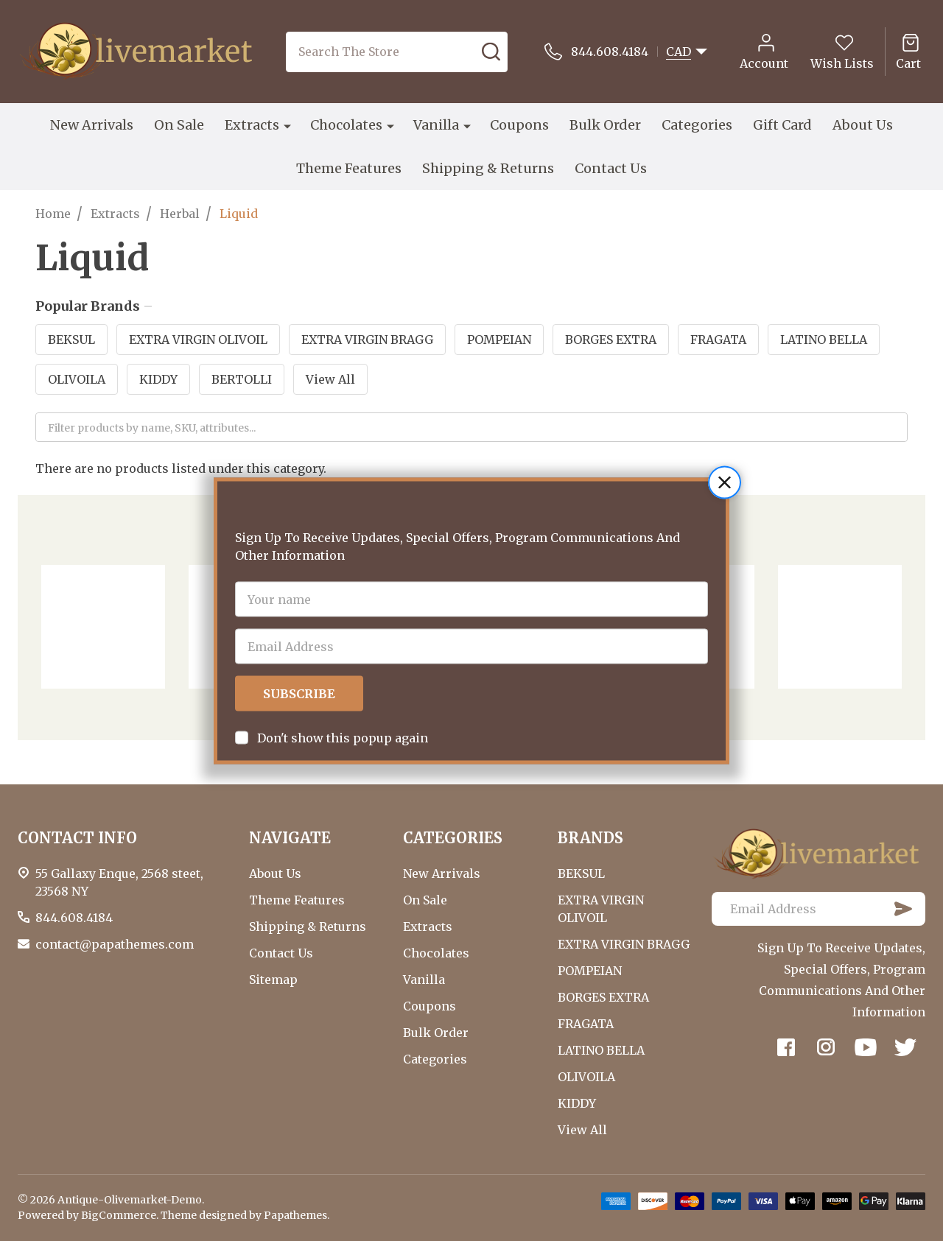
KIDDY (158, 379)
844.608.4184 (74, 917)
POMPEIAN (499, 339)
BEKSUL (71, 339)
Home (53, 213)
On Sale (179, 124)
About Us (862, 124)
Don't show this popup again (342, 684)
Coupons (519, 124)
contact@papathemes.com (114, 944)
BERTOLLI (241, 379)
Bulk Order (605, 124)
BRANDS (590, 838)
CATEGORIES (452, 838)
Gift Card (782, 124)
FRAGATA (718, 339)
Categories (697, 124)
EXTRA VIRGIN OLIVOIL (198, 339)
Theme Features (349, 168)
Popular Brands (93, 306)
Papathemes (295, 1215)
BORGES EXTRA (610, 339)
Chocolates (346, 124)
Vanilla (436, 124)
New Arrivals (91, 124)
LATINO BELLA (823, 339)
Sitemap (273, 979)
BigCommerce (118, 1215)
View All (330, 379)
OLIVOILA (76, 379)
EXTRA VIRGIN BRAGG (367, 339)
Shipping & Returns (488, 168)
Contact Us (611, 168)
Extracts (252, 124)
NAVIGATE (290, 838)
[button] (724, 429)
